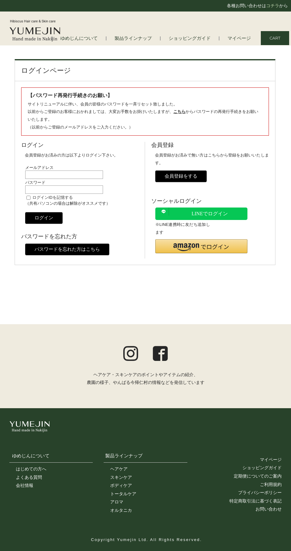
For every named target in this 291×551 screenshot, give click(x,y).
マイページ (241, 38)
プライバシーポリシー (260, 492)
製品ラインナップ (144, 38)
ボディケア (121, 485)
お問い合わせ (269, 509)
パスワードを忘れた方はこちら (67, 249)
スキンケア (121, 477)
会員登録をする (181, 176)
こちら (179, 111)
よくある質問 (29, 477)
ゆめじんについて (30, 455)
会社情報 (24, 485)
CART (275, 37)
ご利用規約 (271, 484)
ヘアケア (119, 468)
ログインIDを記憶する (52, 197)
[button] (201, 246)
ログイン (44, 217)
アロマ (116, 501)
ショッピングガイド (195, 38)
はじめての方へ (31, 468)
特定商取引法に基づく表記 (255, 500)
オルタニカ (121, 510)
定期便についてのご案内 (258, 476)
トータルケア (123, 493)
